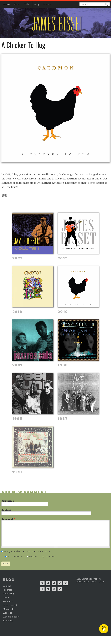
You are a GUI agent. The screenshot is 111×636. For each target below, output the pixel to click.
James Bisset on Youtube (54, 589)
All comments (15, 556)
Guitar (6, 597)
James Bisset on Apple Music (48, 583)
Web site (7, 612)
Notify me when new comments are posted (27, 551)
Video (27, 4)
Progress (7, 589)
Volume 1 (7, 586)
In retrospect (10, 605)
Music (17, 4)
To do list (8, 620)
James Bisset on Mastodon (60, 589)
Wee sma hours (11, 616)
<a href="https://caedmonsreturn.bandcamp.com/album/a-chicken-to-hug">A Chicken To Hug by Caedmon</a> (55, 168)
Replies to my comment (42, 556)
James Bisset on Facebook (42, 589)
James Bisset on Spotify (42, 583)
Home (6, 4)
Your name (7, 500)
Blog (36, 4)
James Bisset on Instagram (48, 589)
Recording (8, 593)
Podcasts (8, 601)
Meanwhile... (9, 609)
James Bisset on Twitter (65, 583)
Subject (6, 510)
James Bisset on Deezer (54, 583)
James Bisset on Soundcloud (60, 583)
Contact (47, 4)
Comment (8, 519)
